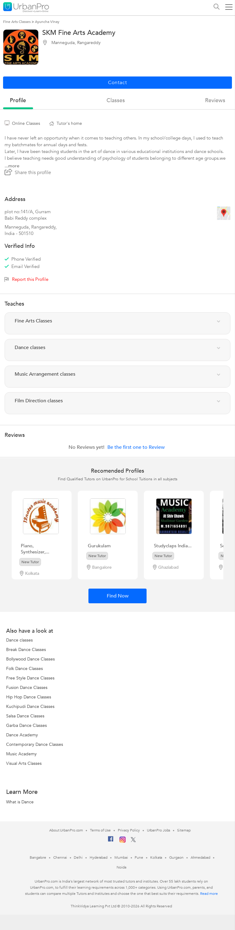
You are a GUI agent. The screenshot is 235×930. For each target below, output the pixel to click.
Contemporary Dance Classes (34, 744)
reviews (215, 100)
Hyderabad (98, 857)
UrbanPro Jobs (158, 830)
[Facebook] (110, 841)
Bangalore (38, 857)
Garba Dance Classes (26, 725)
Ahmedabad (200, 857)
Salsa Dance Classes (25, 716)
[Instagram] (122, 841)
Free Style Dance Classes (30, 678)
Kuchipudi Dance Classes (30, 706)
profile (18, 100)
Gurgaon (176, 857)
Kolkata (156, 857)
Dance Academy (22, 735)
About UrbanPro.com (66, 830)
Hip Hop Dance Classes (28, 697)
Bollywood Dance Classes (30, 659)
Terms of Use (100, 830)
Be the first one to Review (136, 447)
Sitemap (183, 830)
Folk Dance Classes (24, 668)
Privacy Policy (129, 830)
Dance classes (19, 640)
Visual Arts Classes (24, 763)
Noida (121, 867)
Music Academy (21, 754)
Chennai (60, 857)
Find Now (118, 596)
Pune (139, 857)
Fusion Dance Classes (26, 687)
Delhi (78, 857)
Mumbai (121, 857)
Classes (115, 100)
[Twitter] (133, 841)
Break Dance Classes (26, 650)
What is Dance (20, 802)
